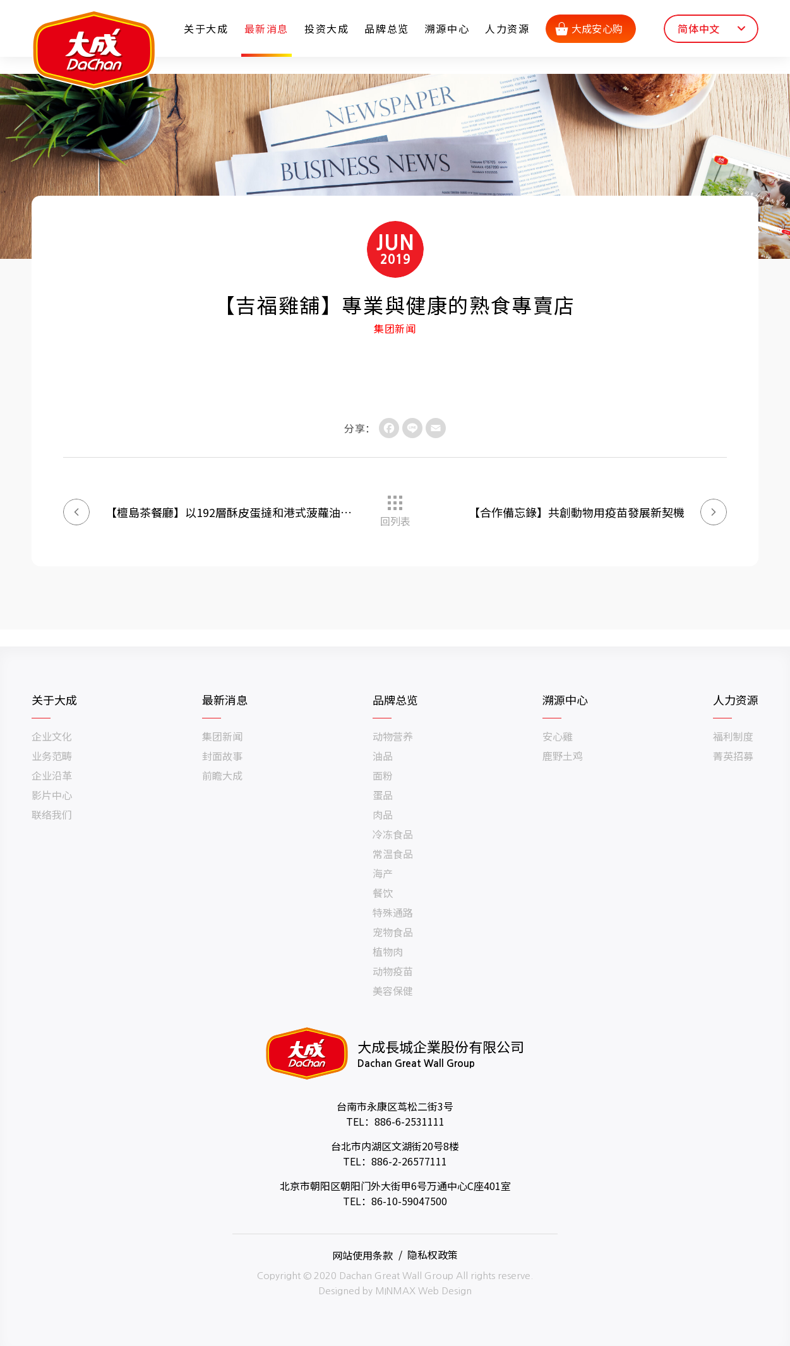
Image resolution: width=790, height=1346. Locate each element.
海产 (383, 873)
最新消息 (267, 28)
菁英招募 (733, 755)
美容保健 (393, 990)
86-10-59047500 (409, 1200)
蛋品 (383, 794)
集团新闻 (222, 736)
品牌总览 (388, 28)
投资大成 (328, 28)
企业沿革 (52, 775)
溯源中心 (448, 28)
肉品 (383, 814)
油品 (383, 755)
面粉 (383, 775)
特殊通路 (393, 912)
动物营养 (393, 736)
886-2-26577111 (409, 1161)
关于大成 (207, 28)
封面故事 (222, 755)
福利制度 (733, 736)
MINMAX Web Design (423, 1290)
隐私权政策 (432, 1254)
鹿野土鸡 (562, 755)
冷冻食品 (393, 834)
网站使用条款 (362, 1254)
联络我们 (52, 814)
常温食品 (393, 853)
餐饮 (383, 892)
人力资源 (508, 28)
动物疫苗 (393, 971)
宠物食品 (393, 931)
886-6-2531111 (409, 1121)
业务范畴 (52, 755)
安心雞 (557, 736)
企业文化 (52, 736)
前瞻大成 (222, 775)
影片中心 (52, 794)
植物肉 (388, 951)
